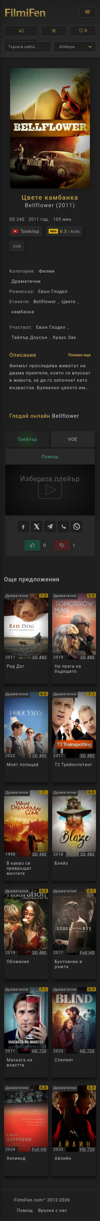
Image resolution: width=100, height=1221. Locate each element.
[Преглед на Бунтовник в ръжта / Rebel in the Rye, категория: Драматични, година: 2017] (74, 934)
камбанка (22, 311)
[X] (36, 526)
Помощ (25, 1210)
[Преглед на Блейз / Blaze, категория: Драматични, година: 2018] (74, 835)
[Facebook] (23, 526)
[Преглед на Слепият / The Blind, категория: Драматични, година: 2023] (74, 1032)
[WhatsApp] (76, 526)
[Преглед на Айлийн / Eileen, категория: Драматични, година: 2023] (74, 1130)
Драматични (26, 281)
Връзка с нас (52, 1210)
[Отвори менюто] (87, 12)
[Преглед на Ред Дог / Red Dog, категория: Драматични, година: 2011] (26, 638)
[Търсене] (27, 46)
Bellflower (44, 301)
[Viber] (63, 526)
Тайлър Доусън (29, 337)
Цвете (68, 301)
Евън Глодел (53, 291)
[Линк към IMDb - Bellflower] (64, 231)
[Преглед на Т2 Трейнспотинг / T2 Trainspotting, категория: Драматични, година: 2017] (74, 737)
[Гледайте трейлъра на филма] (25, 231)
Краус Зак (64, 337)
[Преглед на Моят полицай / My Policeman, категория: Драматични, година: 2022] (26, 737)
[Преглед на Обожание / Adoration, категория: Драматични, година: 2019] (26, 934)
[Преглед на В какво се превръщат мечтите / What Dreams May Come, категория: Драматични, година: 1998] (26, 835)
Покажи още (79, 355)
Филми (47, 271)
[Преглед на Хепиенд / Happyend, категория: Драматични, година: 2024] (26, 1130)
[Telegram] (50, 526)
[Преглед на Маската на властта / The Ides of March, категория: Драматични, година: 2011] (26, 1032)
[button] (21, 30)
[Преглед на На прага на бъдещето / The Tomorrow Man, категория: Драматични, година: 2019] (74, 638)
